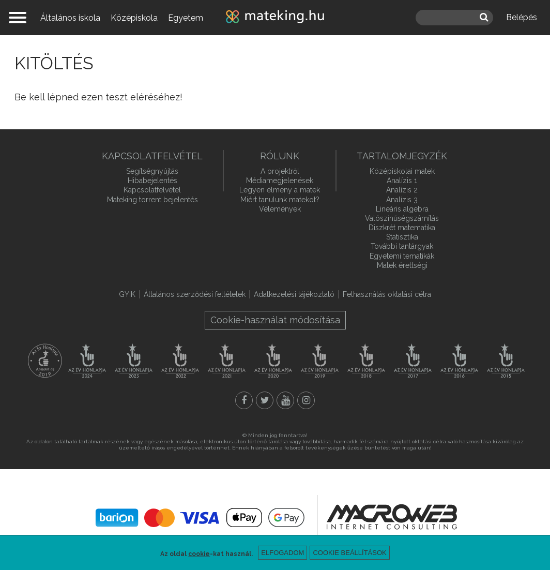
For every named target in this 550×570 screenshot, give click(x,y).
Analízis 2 (402, 190)
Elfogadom (282, 553)
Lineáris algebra (402, 209)
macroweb (392, 516)
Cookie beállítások (349, 553)
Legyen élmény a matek (279, 190)
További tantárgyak (402, 246)
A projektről (280, 171)
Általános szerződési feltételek (195, 294)
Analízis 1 (402, 180)
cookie (199, 554)
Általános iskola (70, 18)
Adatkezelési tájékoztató (294, 294)
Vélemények (280, 209)
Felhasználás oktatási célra (387, 294)
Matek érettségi (402, 265)
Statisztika (402, 237)
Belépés (521, 17)
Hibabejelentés (152, 180)
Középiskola (134, 18)
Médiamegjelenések (279, 180)
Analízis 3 (402, 200)
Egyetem (185, 18)
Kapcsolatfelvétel (152, 190)
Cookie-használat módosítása (275, 319)
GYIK (127, 294)
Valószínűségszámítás (402, 218)
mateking (275, 17)
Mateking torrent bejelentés (152, 200)
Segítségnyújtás (152, 171)
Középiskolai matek (402, 171)
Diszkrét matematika (402, 227)
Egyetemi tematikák (402, 256)
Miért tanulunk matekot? (279, 200)
